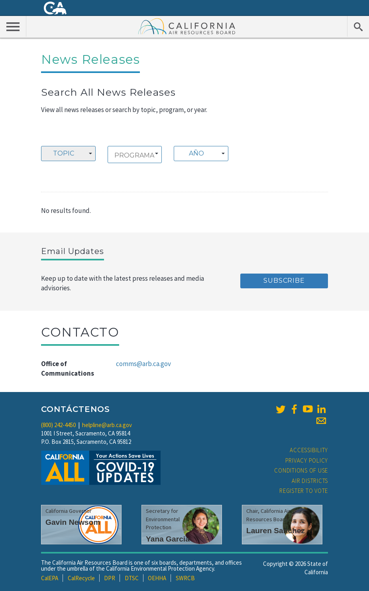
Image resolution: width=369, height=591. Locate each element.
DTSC (132, 578)
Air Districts (310, 481)
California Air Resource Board (187, 26)
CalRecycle (81, 578)
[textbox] (199, 153)
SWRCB (185, 578)
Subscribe (283, 280)
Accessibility (309, 450)
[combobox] (68, 153)
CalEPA (49, 578)
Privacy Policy (306, 460)
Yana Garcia (168, 539)
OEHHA (157, 578)
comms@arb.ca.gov (143, 363)
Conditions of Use (301, 470)
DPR (109, 578)
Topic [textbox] (63, 153)
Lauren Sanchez (275, 530)
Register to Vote (303, 490)
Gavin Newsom (72, 522)
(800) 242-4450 (58, 425)
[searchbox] (135, 155)
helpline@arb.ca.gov (107, 425)
